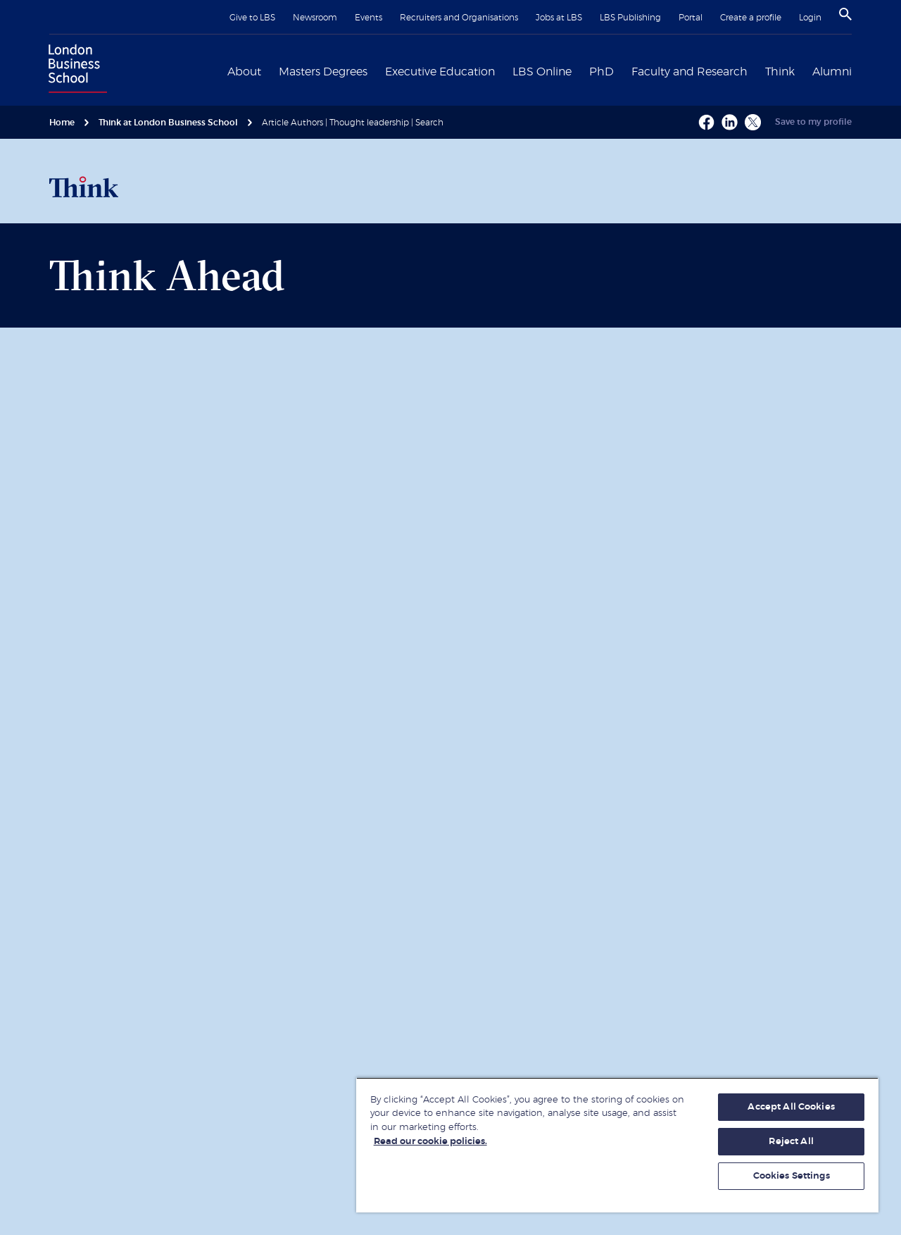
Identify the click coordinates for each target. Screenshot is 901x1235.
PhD (601, 71)
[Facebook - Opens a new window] (706, 122)
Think (780, 71)
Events (368, 17)
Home (62, 122)
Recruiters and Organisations (459, 17)
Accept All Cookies (791, 1107)
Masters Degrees (323, 71)
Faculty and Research (689, 71)
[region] (617, 1144)
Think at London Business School (168, 122)
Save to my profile (813, 122)
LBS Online (542, 71)
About (244, 71)
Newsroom (315, 17)
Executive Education (440, 71)
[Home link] (74, 70)
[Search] (845, 14)
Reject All (791, 1141)
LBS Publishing (630, 17)
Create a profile (750, 17)
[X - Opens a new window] (753, 122)
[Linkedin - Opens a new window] (730, 122)
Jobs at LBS (559, 17)
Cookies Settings (791, 1176)
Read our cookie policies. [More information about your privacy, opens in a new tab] (430, 1141)
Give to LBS (252, 17)
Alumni (832, 71)
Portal (690, 17)
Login (810, 17)
